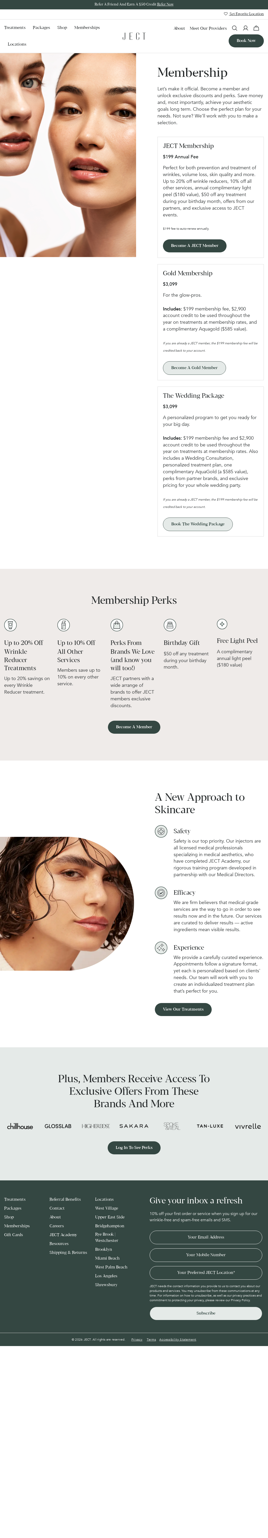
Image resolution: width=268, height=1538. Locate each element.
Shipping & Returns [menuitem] (68, 1253)
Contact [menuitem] (57, 1208)
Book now (246, 41)
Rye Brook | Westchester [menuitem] (106, 1237)
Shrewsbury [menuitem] (106, 1285)
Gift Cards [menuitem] (13, 1235)
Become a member (134, 727)
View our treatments (183, 1009)
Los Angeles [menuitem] (106, 1276)
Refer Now (165, 4)
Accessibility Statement (177, 1339)
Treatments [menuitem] (15, 28)
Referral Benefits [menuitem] (65, 1199)
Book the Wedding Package (197, 524)
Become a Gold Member (194, 368)
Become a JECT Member (194, 246)
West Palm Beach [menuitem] (111, 1267)
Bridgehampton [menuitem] (109, 1226)
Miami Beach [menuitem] (107, 1258)
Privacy (137, 1339)
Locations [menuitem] (17, 44)
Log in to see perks (134, 1148)
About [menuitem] (179, 28)
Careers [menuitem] (57, 1226)
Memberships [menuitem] (87, 28)
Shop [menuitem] (62, 28)
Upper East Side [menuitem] (110, 1217)
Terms (151, 1339)
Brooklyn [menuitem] (103, 1249)
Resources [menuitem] (59, 1244)
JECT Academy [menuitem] (63, 1235)
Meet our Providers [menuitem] (208, 28)
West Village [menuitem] (106, 1208)
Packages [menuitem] (41, 28)
